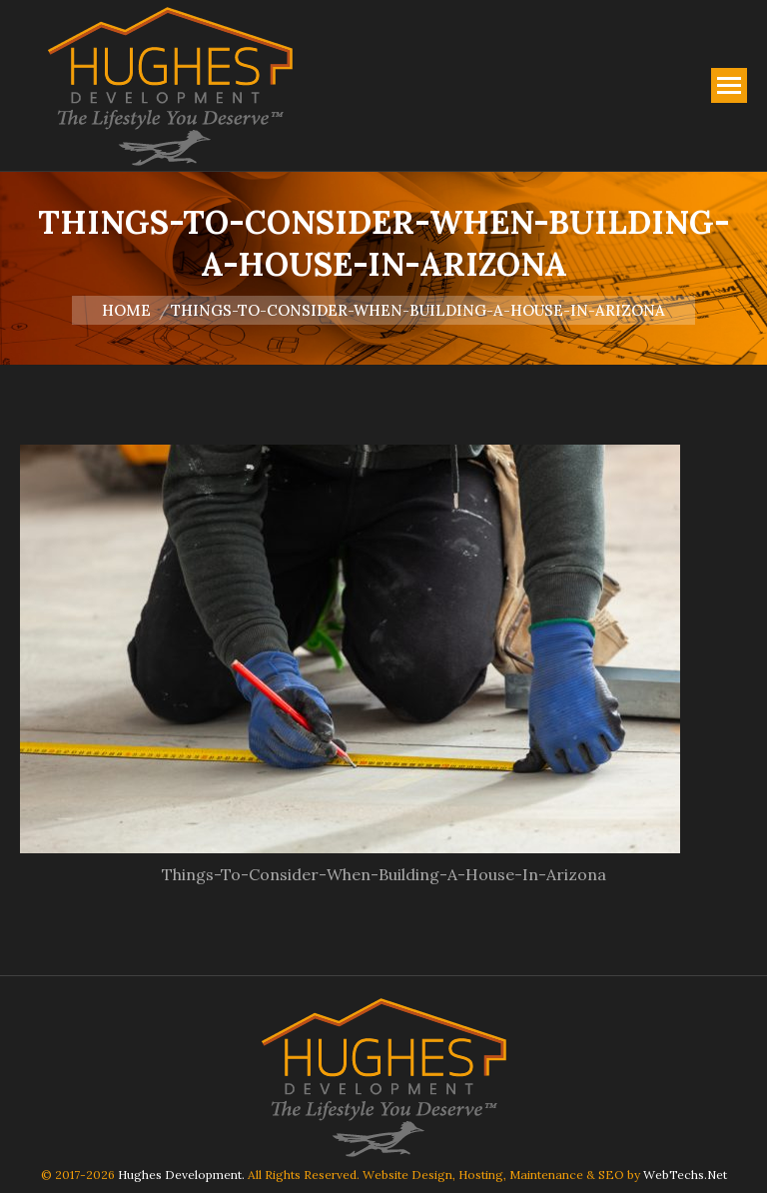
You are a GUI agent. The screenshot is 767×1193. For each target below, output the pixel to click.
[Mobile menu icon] (729, 85)
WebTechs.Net (685, 1174)
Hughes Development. (181, 1174)
